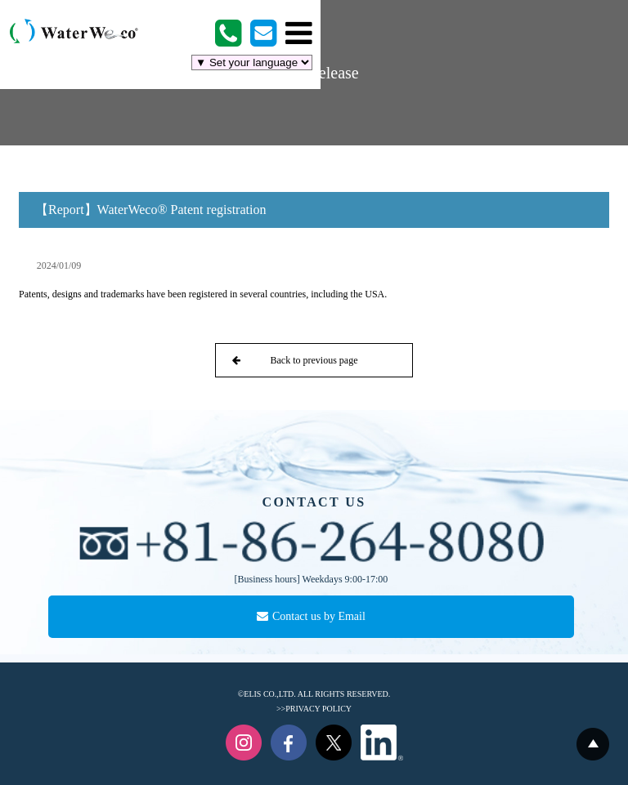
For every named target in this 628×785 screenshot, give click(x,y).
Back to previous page (294, 360)
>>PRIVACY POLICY (314, 708)
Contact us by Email (311, 616)
